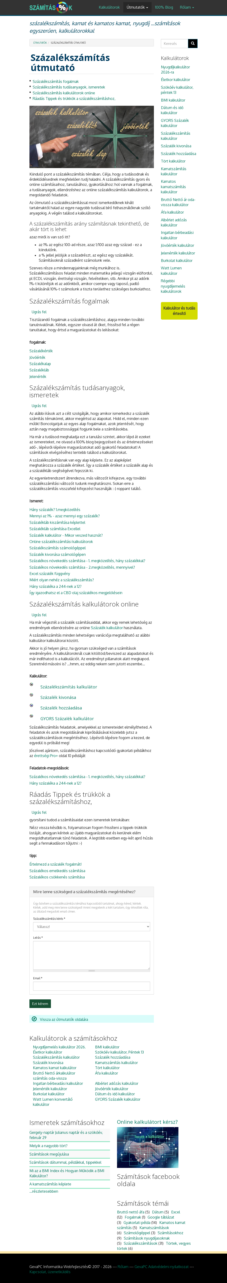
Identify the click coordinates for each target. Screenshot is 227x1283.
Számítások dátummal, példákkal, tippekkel (65, 1162)
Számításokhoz (170, 1232)
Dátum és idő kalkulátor (115, 1094)
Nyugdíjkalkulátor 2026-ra (175, 69)
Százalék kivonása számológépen (57, 554)
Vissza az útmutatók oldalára (60, 1019)
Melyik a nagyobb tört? (48, 1145)
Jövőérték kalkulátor (111, 1088)
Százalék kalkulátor (107, 627)
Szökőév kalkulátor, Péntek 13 (119, 1052)
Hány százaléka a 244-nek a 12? (55, 586)
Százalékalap (40, 363)
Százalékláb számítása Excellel (54, 528)
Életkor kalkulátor (47, 1052)
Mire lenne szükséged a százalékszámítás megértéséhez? (84, 891)
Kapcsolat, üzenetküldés (50, 1271)
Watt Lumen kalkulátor (171, 270)
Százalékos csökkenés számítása (57, 877)
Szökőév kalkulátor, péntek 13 (177, 90)
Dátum (157, 1212)
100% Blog (164, 7)
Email (37, 978)
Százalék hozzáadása (61, 708)
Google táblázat (161, 1217)
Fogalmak (133, 1217)
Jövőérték (37, 357)
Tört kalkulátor (107, 1067)
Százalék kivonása (58, 697)
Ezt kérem (40, 1003)
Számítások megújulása (49, 1154)
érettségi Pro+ (46, 755)
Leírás (38, 937)
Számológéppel (137, 1232)
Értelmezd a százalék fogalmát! (55, 864)
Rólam (187, 7)
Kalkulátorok (109, 7)
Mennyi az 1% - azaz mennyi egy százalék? (64, 516)
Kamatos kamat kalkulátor (54, 1067)
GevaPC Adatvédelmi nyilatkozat (162, 1266)
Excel (175, 1212)
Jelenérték (37, 376)
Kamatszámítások (154, 1227)
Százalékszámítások (140, 1243)
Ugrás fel (39, 312)
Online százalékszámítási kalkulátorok (61, 541)
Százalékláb (39, 370)
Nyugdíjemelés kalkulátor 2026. (59, 1047)
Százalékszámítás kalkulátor (68, 687)
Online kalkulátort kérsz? (147, 1121)
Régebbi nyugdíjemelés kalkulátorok (173, 286)
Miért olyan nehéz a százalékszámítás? (61, 580)
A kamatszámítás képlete (50, 1184)
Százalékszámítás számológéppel (57, 548)
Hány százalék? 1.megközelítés (54, 509)
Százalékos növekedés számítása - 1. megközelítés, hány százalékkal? (87, 560)
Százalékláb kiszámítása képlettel (57, 522)
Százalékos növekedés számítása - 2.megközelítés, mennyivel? (82, 567)
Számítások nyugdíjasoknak (147, 1238)
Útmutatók (137, 7)
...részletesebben (43, 1191)
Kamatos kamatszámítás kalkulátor (173, 186)
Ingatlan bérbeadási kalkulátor (58, 1083)
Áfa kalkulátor (106, 1073)
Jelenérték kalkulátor (50, 1088)
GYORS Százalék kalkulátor (67, 718)
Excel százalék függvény (49, 573)
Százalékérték (41, 351)
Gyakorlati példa (137, 1222)
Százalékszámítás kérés (49, 918)
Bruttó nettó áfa (130, 1212)
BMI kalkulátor (107, 1047)
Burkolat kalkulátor (48, 1094)
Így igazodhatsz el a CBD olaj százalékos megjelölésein (75, 592)
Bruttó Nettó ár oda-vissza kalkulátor (178, 202)
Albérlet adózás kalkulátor (116, 1083)
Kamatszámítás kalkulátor (116, 1062)
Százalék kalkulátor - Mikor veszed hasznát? (66, 535)
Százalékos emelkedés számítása (57, 870)
